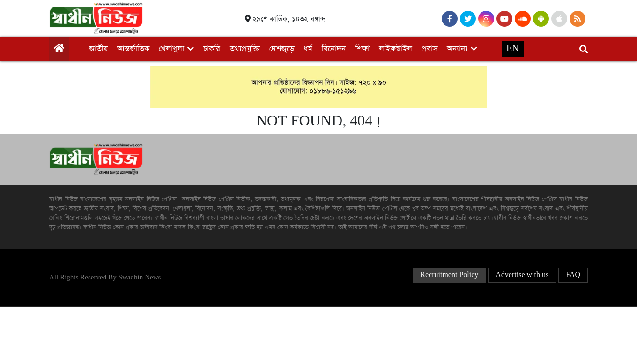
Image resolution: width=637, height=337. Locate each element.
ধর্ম (308, 49)
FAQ (573, 275)
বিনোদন (334, 49)
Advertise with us (522, 275)
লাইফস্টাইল (395, 49)
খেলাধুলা (171, 49)
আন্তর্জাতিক (133, 49)
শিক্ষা (362, 49)
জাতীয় (98, 49)
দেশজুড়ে (281, 49)
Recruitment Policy (449, 275)
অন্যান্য (457, 49)
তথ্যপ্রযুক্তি (245, 49)
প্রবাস (429, 49)
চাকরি (211, 49)
